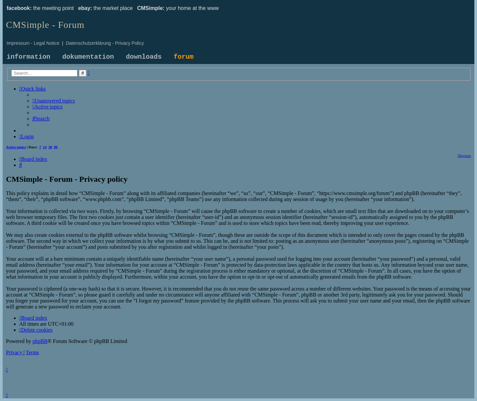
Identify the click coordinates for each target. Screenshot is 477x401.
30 (50, 147)
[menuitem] (53, 100)
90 (56, 147)
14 (45, 147)
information (28, 57)
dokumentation (88, 57)
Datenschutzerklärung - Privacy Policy (105, 43)
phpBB (39, 341)
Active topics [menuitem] (16, 147)
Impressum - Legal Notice (33, 43)
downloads (144, 57)
